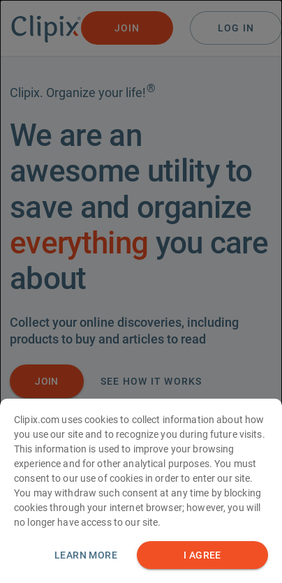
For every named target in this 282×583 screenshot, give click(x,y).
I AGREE (202, 559)
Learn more (85, 558)
